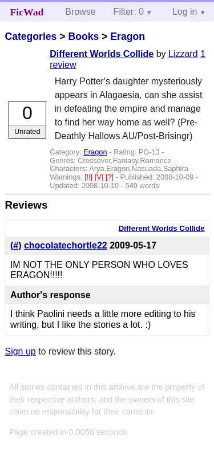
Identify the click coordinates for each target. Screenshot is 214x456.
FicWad (27, 12)
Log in (184, 12)
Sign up (20, 351)
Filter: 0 (129, 12)
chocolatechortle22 (65, 245)
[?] (111, 177)
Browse (80, 12)
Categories (30, 36)
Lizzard (183, 54)
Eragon (127, 36)
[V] (100, 177)
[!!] (89, 177)
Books (83, 36)
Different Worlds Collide (102, 54)
